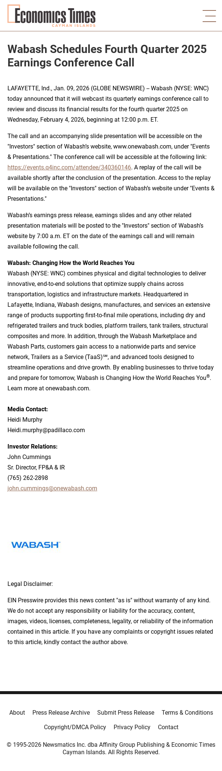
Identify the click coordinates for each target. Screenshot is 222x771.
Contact (168, 727)
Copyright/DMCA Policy (75, 727)
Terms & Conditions (187, 712)
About (17, 712)
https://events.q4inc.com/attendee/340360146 (69, 167)
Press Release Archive (61, 712)
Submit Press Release (125, 712)
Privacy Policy (132, 727)
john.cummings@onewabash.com (52, 488)
